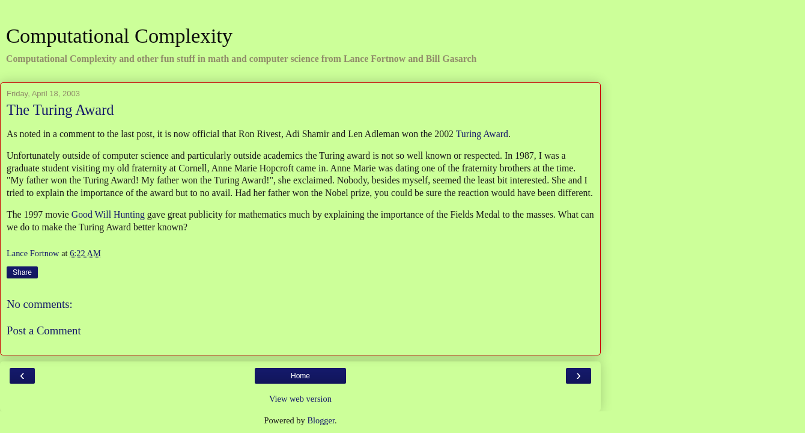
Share (22, 272)
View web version (300, 399)
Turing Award (482, 134)
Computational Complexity (119, 35)
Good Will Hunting (108, 214)
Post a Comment (44, 330)
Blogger (321, 420)
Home (300, 376)
